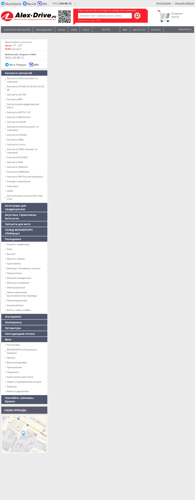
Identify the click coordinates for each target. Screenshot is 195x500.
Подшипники (14, 273)
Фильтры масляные (18, 282)
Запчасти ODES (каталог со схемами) (22, 151)
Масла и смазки (16, 258)
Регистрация (163, 3)
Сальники (12, 186)
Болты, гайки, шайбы (19, 310)
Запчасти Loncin (16, 144)
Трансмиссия (14, 367)
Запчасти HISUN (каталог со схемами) (23, 128)
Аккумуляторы (15, 305)
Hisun (61, 29)
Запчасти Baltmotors (18, 117)
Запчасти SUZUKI (16, 122)
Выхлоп (11, 254)
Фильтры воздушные (19, 278)
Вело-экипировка (17, 362)
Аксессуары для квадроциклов (15, 207)
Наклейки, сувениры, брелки (19, 399)
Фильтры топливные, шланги (23, 268)
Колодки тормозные (18, 181)
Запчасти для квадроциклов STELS (23, 105)
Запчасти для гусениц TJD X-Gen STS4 (25, 197)
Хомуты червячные (18, 244)
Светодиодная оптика (20, 333)
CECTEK (106, 29)
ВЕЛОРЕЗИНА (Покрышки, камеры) (22, 351)
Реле (9, 249)
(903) (62, 3)
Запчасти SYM (15, 162)
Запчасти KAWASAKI (18, 171)
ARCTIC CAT (139, 29)
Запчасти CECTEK (16, 94)
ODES (10, 191)
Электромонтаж (16, 287)
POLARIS (156, 29)
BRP (125, 29)
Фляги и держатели (18, 391)
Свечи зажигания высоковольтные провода (22, 294)
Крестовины (14, 263)
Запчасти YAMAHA (17, 167)
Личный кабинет (184, 3)
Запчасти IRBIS (15, 139)
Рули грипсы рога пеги (20, 377)
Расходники (44, 29)
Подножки (13, 372)
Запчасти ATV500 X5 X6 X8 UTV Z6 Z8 (25, 88)
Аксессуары (13, 344)
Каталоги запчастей (17, 29)
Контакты (185, 29)
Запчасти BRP (14, 99)
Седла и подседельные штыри (24, 381)
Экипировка (13, 322)
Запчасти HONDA (17, 134)
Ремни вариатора (17, 300)
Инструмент (13, 316)
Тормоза (12, 386)
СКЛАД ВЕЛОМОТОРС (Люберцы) (19, 231)
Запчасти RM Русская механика (25, 176)
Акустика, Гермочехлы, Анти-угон (21, 216)
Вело (8, 339)
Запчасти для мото (18, 224)
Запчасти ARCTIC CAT (19, 112)
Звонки (11, 357)
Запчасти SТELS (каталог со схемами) (22, 80)
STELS (86, 29)
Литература (13, 328)
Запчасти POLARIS (17, 157)
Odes (74, 29)
